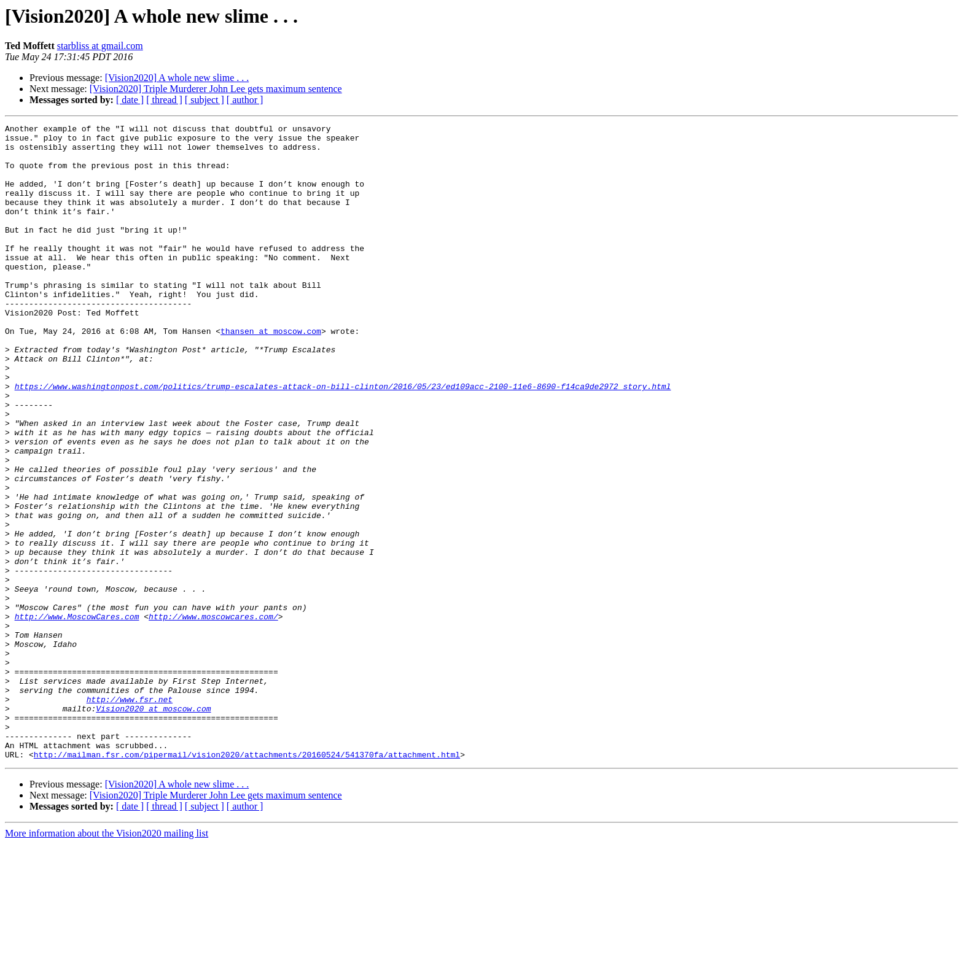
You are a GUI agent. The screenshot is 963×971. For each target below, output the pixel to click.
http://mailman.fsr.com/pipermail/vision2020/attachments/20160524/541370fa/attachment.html (247, 881)
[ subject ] (204, 100)
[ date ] (130, 100)
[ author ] (245, 100)
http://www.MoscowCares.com (77, 715)
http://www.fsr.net (130, 815)
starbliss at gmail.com (100, 46)
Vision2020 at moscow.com (153, 826)
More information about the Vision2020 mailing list (106, 960)
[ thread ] (164, 100)
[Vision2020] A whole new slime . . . (177, 77)
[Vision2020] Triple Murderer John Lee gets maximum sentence (216, 88)
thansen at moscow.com (270, 373)
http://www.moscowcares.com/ (213, 715)
